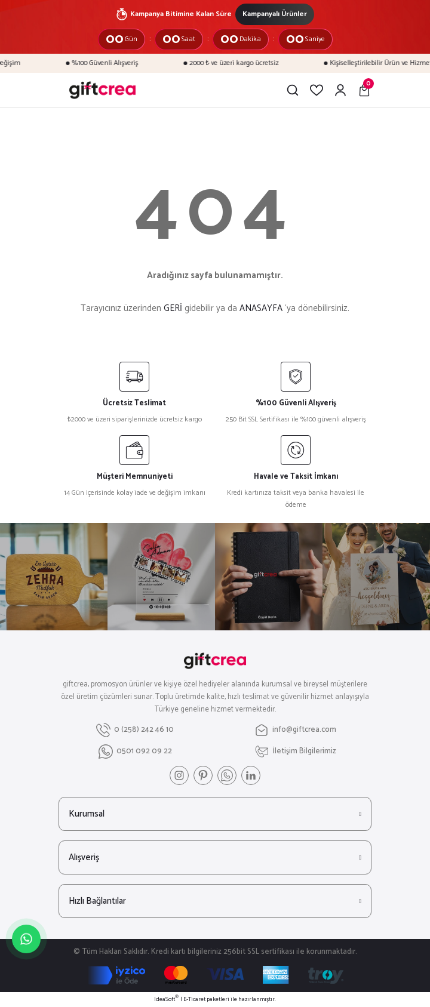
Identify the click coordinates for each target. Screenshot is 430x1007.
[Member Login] (340, 90)
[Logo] (102, 90)
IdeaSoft (166, 999)
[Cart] (364, 90)
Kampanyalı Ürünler (274, 14)
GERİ (173, 308)
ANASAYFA (260, 308)
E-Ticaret (194, 999)
